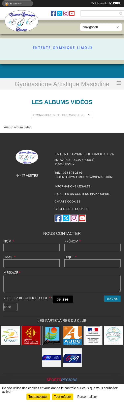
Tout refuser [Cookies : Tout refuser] (62, 396)
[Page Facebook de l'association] (53, 13)
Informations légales (73, 186)
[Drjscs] (93, 335)
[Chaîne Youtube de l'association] (71, 13)
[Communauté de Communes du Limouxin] (10, 335)
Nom (8, 241)
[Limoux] (51, 335)
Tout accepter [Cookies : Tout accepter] (38, 396)
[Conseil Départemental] (72, 335)
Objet (70, 257)
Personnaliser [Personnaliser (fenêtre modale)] (87, 396)
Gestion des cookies (71, 209)
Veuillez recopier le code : (27, 298)
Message (12, 272)
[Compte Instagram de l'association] (65, 13)
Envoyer (112, 298)
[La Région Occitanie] (31, 335)
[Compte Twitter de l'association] (59, 13)
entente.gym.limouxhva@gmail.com (84, 177)
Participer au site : (105, 3)
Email (9, 257)
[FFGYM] (72, 357)
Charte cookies (67, 201)
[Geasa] (113, 335)
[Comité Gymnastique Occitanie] (51, 357)
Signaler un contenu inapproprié (82, 193)
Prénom (72, 241)
